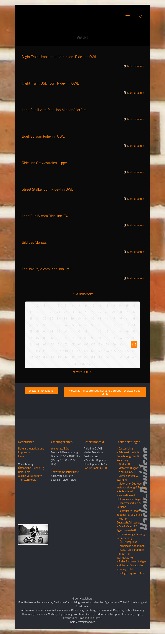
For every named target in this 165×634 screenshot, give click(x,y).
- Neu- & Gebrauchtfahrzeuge (129, 520)
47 (127, 318)
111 (127, 344)
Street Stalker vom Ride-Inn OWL (47, 189)
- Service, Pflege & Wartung (127, 478)
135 (72, 357)
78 (120, 331)
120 (79, 351)
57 (86, 325)
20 (51, 312)
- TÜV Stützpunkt (127, 542)
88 (79, 338)
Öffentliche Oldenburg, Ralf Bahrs (31, 470)
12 (106, 305)
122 (92, 351)
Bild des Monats (34, 242)
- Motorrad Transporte (130, 565)
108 (106, 344)
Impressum (24, 452)
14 (120, 305)
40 (79, 318)
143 (127, 357)
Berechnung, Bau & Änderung (128, 458)
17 (31, 312)
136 (79, 357)
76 (106, 331)
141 (113, 357)
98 (37, 344)
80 (134, 331)
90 (92, 338)
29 (113, 312)
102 (65, 344)
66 (37, 331)
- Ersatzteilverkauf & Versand (129, 505)
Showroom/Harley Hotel (65, 472)
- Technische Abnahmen (131, 546)
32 (134, 312)
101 (58, 344)
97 (31, 344)
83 (44, 338)
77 (113, 331)
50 (37, 325)
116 (51, 351)
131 (44, 357)
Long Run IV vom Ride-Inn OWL (46, 216)
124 (106, 351)
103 (72, 344)
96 (134, 338)
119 (72, 351)
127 (127, 351)
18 (37, 312)
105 (86, 344)
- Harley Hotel (125, 569)
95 (127, 338)
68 (51, 331)
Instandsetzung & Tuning (131, 487)
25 (86, 312)
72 (79, 331)
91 (99, 338)
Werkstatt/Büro (60, 448)
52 (51, 325)
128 (134, 351)
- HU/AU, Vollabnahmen (130, 550)
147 (89, 364)
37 (58, 318)
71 (72, 331)
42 (92, 318)
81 (31, 338)
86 (65, 338)
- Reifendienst (125, 491)
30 (120, 312)
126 (120, 351)
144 (134, 357)
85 (58, 338)
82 (37, 338)
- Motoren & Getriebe (129, 483)
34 (37, 318)
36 (51, 318)
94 (120, 338)
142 (120, 357)
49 (31, 325)
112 (134, 344)
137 (86, 357)
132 (51, 357)
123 (99, 351)
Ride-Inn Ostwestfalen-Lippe (44, 163)
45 (113, 318)
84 (51, 338)
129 (31, 357)
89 (86, 338)
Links (21, 456)
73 (86, 331)
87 (72, 338)
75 (99, 331)
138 (92, 357)
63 (127, 325)
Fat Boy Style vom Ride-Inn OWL (47, 269)
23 (72, 312)
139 (99, 357)
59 (99, 325)
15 (127, 305)
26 (92, 312)
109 (113, 344)
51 (44, 325)
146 (82, 364)
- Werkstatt (123, 464)
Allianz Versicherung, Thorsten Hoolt (30, 478)
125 (113, 351)
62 (120, 325)
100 (51, 344)
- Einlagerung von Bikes (130, 573)
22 (65, 312)
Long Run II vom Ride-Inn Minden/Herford (54, 110)
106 (92, 344)
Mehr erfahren (135, 66)
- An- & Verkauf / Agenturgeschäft (127, 528)
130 (38, 357)
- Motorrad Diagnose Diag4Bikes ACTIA (129, 470)
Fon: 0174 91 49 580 (96, 468)
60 (106, 325)
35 (44, 318)
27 (99, 312)
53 (58, 325)
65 (31, 331)
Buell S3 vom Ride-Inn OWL (43, 136)
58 (92, 325)
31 (127, 312)
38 (65, 318)
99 (44, 344)
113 (31, 351)
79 (127, 331)
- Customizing (125, 448)
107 (99, 344)
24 (79, 312)
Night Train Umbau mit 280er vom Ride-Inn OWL (59, 57)
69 (58, 331)
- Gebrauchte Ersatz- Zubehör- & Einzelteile (130, 513)
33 (31, 318)
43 (99, 318)
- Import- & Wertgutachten (125, 555)
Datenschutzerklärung (31, 448)
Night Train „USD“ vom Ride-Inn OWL (50, 83)
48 (134, 318)
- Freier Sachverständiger (131, 561)
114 (38, 351)
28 (106, 312)
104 (79, 344)
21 (58, 312)
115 (44, 351)
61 (113, 325)
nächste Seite (82, 372)
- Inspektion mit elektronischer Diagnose (131, 497)
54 (65, 325)
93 (113, 338)
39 (72, 318)
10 (92, 305)
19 (44, 312)
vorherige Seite (82, 294)
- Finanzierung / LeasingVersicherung (131, 536)
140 (106, 357)
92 (106, 338)
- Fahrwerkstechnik (128, 452)
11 (99, 305)
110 (120, 344)
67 (44, 331)
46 (120, 318)
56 (79, 325)
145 (75, 364)
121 (86, 351)
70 (65, 331)
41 (86, 318)
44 (106, 318)
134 (65, 357)
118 (65, 351)
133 (58, 357)
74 (92, 331)
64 (134, 325)
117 (58, 351)
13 (113, 305)
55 (72, 325)
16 (134, 305)
